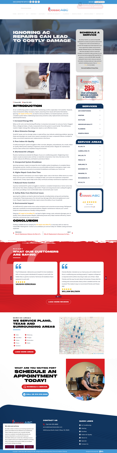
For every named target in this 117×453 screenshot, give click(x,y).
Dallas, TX (89, 155)
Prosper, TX (89, 173)
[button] (72, 336)
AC (27, 16)
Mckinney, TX (89, 169)
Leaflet (94, 353)
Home (14, 17)
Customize (9, 447)
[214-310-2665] (80, 7)
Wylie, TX (89, 182)
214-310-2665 (92, 7)
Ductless (42, 16)
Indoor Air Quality (54, 16)
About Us (21, 16)
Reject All (19, 447)
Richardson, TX (89, 177)
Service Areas (89, 16)
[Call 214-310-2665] (44, 424)
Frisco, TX (89, 160)
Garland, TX (89, 164)
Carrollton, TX (89, 151)
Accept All (29, 447)
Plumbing (67, 16)
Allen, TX (89, 146)
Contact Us (99, 17)
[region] (19, 437)
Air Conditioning (89, 110)
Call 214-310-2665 (52, 424)
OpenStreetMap (100, 353)
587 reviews (89, 204)
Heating (34, 16)
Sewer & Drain (77, 16)
